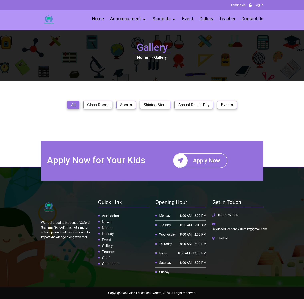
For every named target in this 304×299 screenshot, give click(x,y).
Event (106, 240)
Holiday (108, 234)
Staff (106, 258)
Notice (107, 228)
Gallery (160, 57)
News (106, 222)
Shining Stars (155, 104)
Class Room (98, 104)
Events (227, 104)
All (73, 104)
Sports (126, 104)
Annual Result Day (193, 104)
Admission (238, 5)
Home (142, 57)
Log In (256, 5)
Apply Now (197, 161)
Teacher (108, 252)
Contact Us (111, 264)
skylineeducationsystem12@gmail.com (239, 226)
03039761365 (225, 215)
